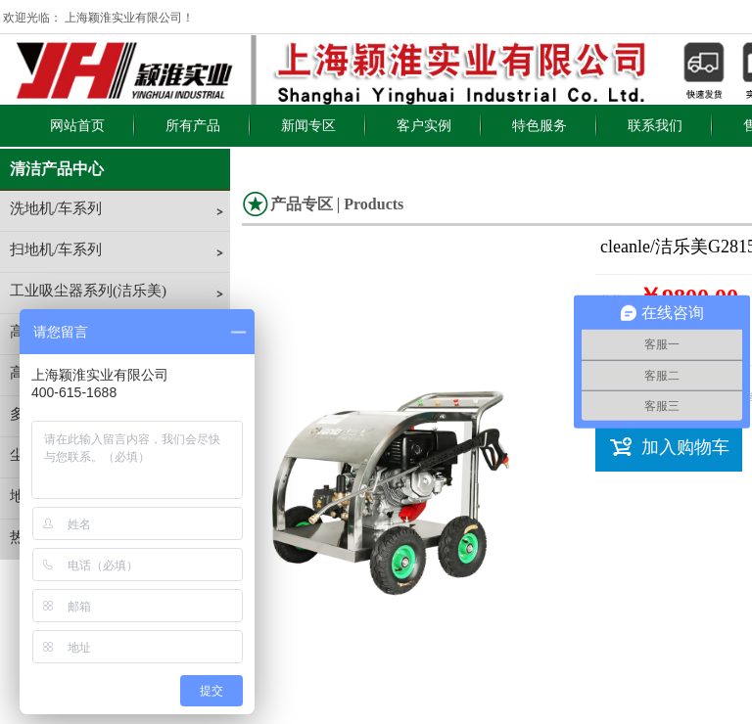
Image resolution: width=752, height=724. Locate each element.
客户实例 (424, 125)
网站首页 (77, 125)
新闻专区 (308, 125)
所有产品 (192, 125)
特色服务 (539, 125)
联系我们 (655, 125)
